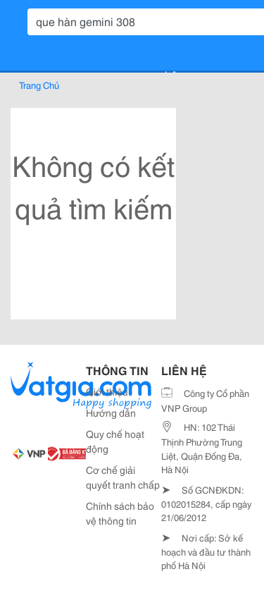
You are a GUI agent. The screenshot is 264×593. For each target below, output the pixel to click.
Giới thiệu (107, 391)
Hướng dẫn (111, 412)
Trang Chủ (39, 84)
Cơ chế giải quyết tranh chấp (123, 477)
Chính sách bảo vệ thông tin (120, 513)
